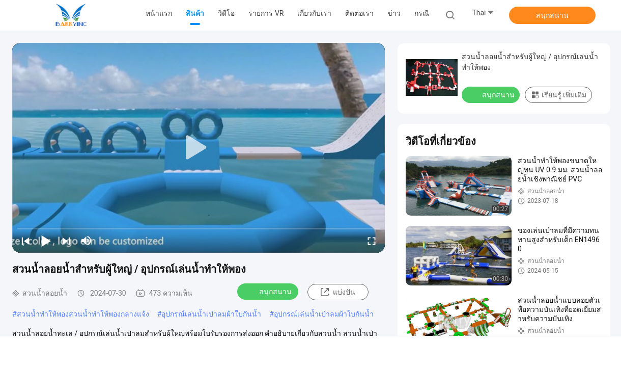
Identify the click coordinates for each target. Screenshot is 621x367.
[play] (198, 148)
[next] (66, 240)
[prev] (25, 240)
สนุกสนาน (552, 15)
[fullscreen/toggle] (371, 240)
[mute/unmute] (86, 240)
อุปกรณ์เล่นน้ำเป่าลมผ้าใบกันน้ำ (211, 314)
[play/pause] (46, 240)
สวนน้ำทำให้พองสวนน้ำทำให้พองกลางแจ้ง (83, 314)
